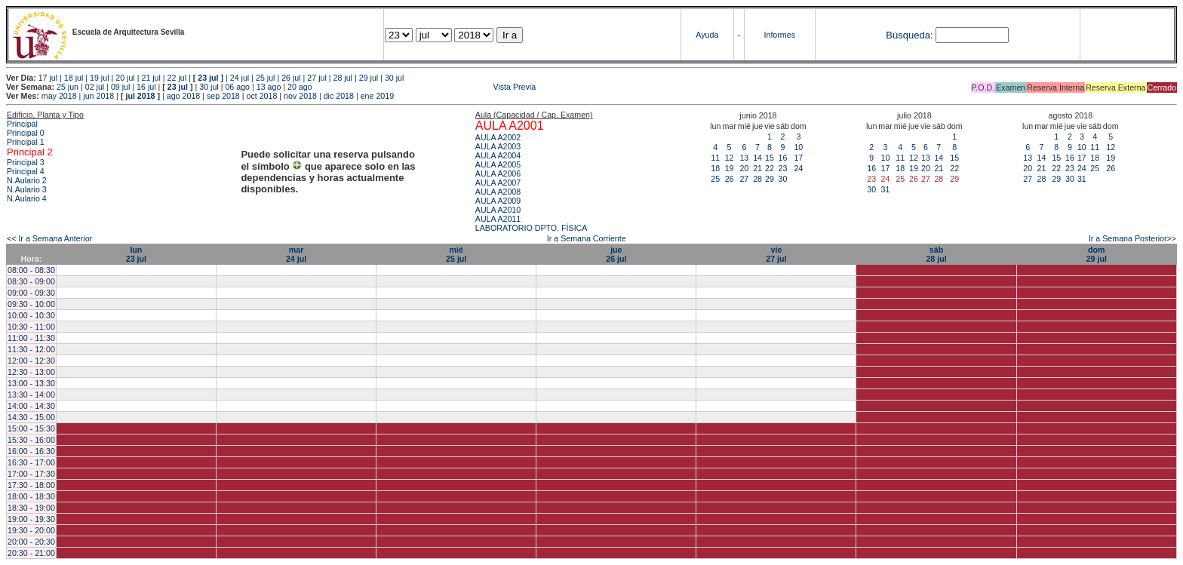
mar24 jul (296, 254)
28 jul (342, 77)
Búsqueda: (909, 35)
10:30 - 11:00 (31, 326)
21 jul (150, 77)
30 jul (394, 77)
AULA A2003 (498, 146)
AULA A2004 (498, 155)
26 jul (290, 77)
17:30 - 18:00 (31, 485)
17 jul (47, 77)
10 (798, 147)
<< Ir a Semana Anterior (49, 238)
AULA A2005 (498, 164)
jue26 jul (616, 254)
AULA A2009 (498, 200)
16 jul (146, 86)
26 (729, 178)
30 (782, 178)
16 (782, 157)
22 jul (176, 77)
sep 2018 (223, 95)
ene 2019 (377, 95)
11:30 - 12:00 (31, 349)
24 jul (239, 77)
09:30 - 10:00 (31, 304)
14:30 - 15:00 (31, 417)
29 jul (368, 77)
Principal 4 (26, 171)
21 (757, 168)
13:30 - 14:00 (31, 394)
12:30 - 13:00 (31, 371)
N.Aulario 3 (27, 189)
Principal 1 (26, 141)
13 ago (269, 86)
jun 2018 (98, 95)
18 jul (73, 77)
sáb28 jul (936, 254)
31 (885, 189)
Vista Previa (425, 86)
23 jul (208, 77)
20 (743, 168)
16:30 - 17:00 (31, 462)
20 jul (124, 77)
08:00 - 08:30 (31, 270)
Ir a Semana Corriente (586, 238)
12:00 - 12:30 (31, 360)
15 (769, 157)
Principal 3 (26, 162)
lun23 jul (136, 254)
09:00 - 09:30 (31, 292)
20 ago (299, 86)
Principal (22, 123)
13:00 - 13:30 (31, 383)
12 (729, 157)
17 (798, 157)
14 (757, 157)
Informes (779, 34)
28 (757, 178)
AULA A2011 (498, 218)
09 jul (120, 86)
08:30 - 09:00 (31, 281)
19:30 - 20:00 (31, 530)
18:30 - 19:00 (31, 507)
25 (715, 178)
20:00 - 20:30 (31, 541)
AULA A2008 (498, 191)
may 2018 (59, 95)
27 (743, 178)
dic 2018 (339, 95)
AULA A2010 (498, 209)
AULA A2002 (498, 137)
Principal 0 (26, 132)
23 (782, 168)
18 (715, 168)
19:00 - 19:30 (31, 519)
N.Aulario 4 (27, 198)
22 (769, 168)
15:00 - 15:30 (31, 428)
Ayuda (707, 34)
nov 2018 (300, 95)
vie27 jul (776, 254)
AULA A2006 (498, 173)
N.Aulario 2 (27, 180)
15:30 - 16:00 (31, 439)
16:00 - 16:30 (31, 451)
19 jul (99, 77)
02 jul (94, 86)
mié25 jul (456, 254)
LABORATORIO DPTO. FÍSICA (531, 227)
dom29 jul (1096, 254)
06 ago (237, 86)
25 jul (265, 77)
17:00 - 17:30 (31, 473)
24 (798, 168)
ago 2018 (183, 95)
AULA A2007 (498, 182)
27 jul (316, 77)
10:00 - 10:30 (31, 315)
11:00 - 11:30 (31, 337)
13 (743, 157)
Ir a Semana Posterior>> (1132, 238)
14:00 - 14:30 (31, 405)
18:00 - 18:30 (31, 496)
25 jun (67, 86)
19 (729, 168)
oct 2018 (261, 95)
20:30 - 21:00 (31, 552)
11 (715, 157)
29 (769, 178)
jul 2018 (140, 95)
